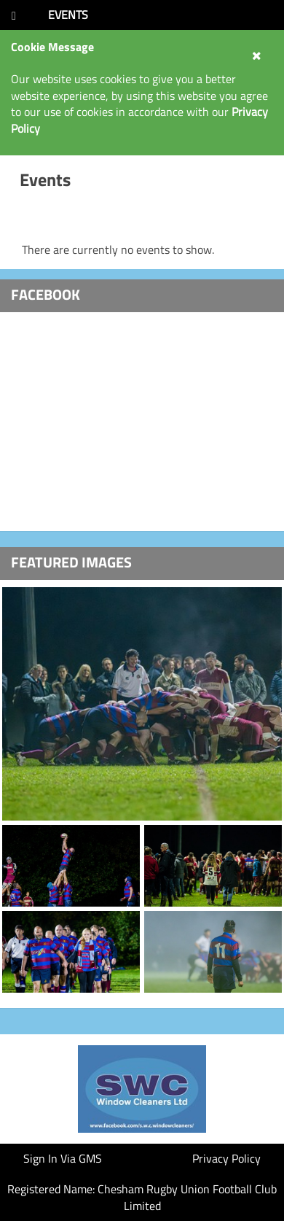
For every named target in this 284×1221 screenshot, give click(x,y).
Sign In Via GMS (62, 1158)
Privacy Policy (226, 1158)
